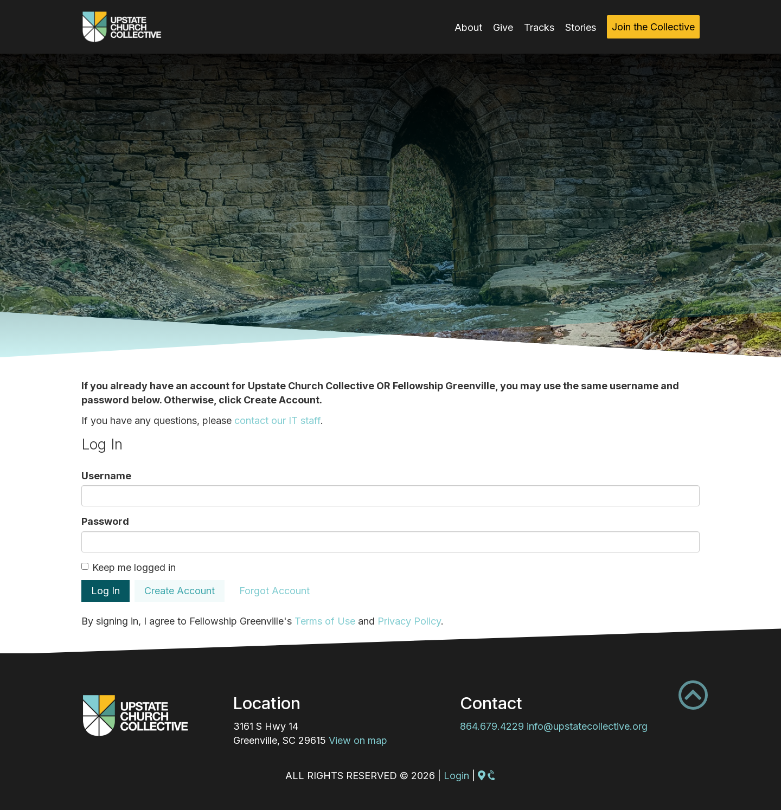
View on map (358, 740)
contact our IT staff (277, 420)
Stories (580, 27)
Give (503, 27)
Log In (105, 590)
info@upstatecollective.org (587, 726)
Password (105, 521)
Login (456, 775)
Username (106, 475)
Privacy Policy (409, 621)
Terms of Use (325, 621)
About (468, 27)
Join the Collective (653, 27)
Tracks (539, 27)
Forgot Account (274, 590)
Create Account (179, 590)
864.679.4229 (492, 726)
